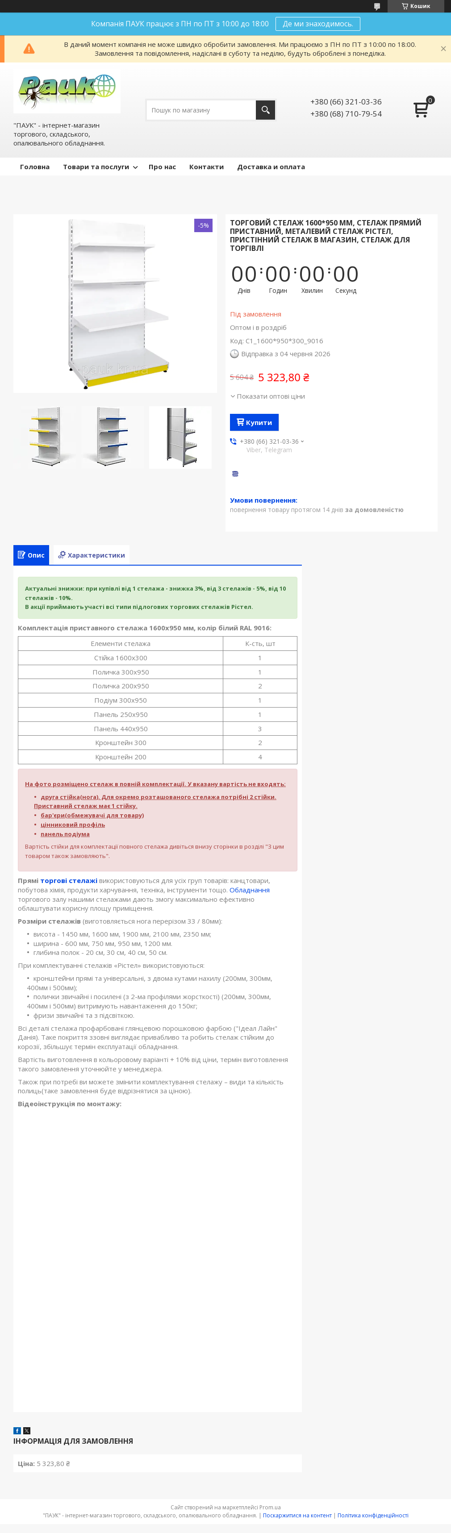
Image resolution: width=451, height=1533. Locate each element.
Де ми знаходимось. (318, 24)
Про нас (162, 166)
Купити (259, 422)
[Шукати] (265, 110)
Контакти (206, 166)
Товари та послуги (96, 166)
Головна (35, 166)
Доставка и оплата (271, 166)
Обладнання (250, 889)
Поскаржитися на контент (297, 1515)
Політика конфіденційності (373, 1515)
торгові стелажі (68, 880)
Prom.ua (270, 1507)
